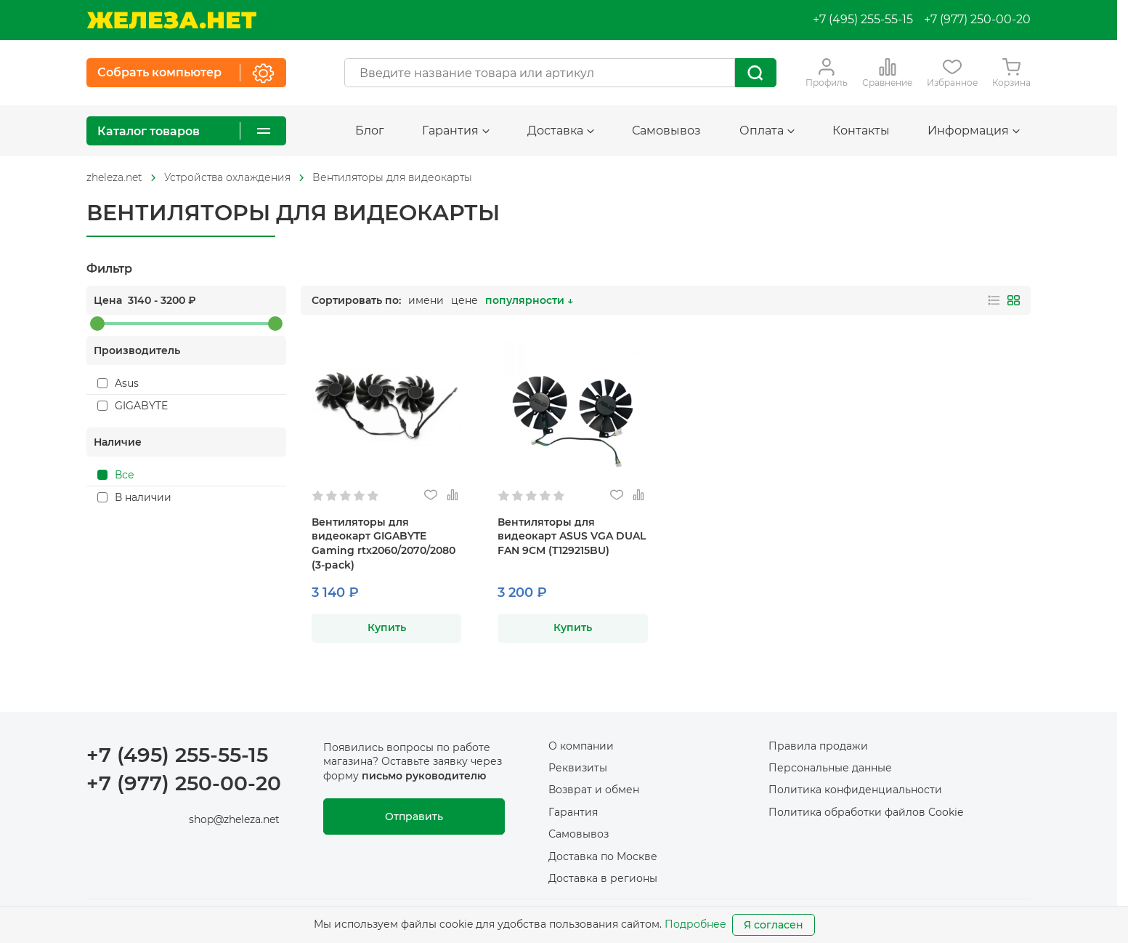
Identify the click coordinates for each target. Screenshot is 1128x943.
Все (115, 474)
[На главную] (171, 20)
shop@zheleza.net (234, 819)
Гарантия (456, 130)
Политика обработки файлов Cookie (865, 812)
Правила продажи (818, 746)
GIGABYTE (132, 405)
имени (426, 300)
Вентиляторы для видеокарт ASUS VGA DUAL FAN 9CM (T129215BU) (572, 536)
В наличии (134, 497)
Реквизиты (577, 767)
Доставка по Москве (602, 856)
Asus (118, 383)
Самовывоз (666, 130)
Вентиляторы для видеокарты (392, 177)
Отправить (414, 816)
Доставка (560, 130)
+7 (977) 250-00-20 (977, 19)
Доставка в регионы (602, 878)
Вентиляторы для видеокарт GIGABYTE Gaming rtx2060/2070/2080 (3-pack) (383, 543)
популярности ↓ (529, 300)
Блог (369, 130)
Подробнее (695, 924)
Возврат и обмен (593, 789)
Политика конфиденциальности (855, 789)
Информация (974, 130)
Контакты (861, 130)
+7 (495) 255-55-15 (863, 19)
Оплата (767, 130)
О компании (581, 746)
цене (464, 300)
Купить (387, 627)
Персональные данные (830, 767)
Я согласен (773, 924)
